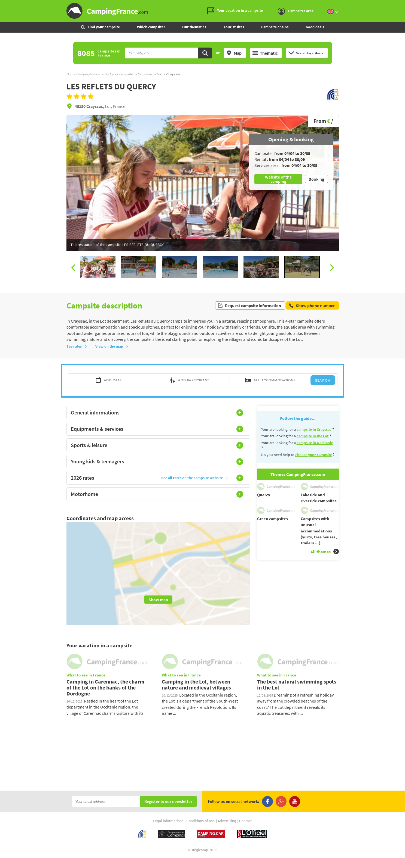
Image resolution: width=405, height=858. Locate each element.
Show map (158, 599)
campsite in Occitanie (315, 442)
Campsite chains (274, 26)
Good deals (315, 26)
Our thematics (194, 26)
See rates (76, 346)
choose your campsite (313, 454)
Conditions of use (201, 821)
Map (234, 53)
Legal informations (168, 821)
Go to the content (401, 4)
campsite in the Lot (313, 435)
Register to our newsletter (168, 801)
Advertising (227, 821)
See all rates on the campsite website (194, 477)
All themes (324, 551)
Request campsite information (249, 305)
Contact (245, 821)
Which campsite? (151, 26)
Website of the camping (278, 179)
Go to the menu (398, 4)
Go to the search (404, 4)
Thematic (265, 53)
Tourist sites (234, 26)
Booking (316, 179)
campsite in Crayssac (314, 429)
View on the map (112, 346)
